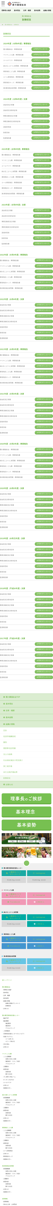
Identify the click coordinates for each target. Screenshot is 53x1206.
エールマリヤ (7, 1082)
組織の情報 (47, 10)
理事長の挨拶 (6, 10)
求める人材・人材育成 (10, 1204)
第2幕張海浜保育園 (8, 1166)
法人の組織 (7, 754)
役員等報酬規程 (9, 736)
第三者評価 (7, 766)
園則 (5, 742)
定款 (5, 730)
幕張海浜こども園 (7, 1127)
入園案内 (6, 1066)
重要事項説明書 (9, 748)
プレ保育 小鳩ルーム (9, 1077)
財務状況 (6, 778)
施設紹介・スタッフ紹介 (13, 1061)
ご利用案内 (6, 1031)
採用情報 (5, 1199)
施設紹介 (8, 1025)
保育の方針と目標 (11, 1059)
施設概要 (6, 1021)
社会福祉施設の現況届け (13, 760)
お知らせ (9, 784)
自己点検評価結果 (10, 772)
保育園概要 (6, 1097)
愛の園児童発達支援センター (10, 1015)
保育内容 (6, 1069)
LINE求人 (39, 902)
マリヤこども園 (7, 1054)
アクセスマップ (10, 1028)
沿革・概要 (27, 10)
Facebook (14, 902)
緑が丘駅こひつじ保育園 (9, 1095)
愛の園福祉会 (6, 987)
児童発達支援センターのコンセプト (14, 1033)
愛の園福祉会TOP (13, 697)
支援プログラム (8, 1036)
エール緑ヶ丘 (9, 1039)
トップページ (8, 980)
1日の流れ (6, 1044)
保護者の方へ (7, 1088)
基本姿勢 (37, 10)
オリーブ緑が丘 (10, 1041)
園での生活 (9, 1074)
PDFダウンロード (41, 49)
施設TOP (6, 1018)
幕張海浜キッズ (8, 1156)
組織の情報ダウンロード (13, 1003)
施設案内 (8, 1023)
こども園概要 (7, 1056)
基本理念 (17, 10)
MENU (3, 6)
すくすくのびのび (8, 1079)
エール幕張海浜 (8, 1151)
